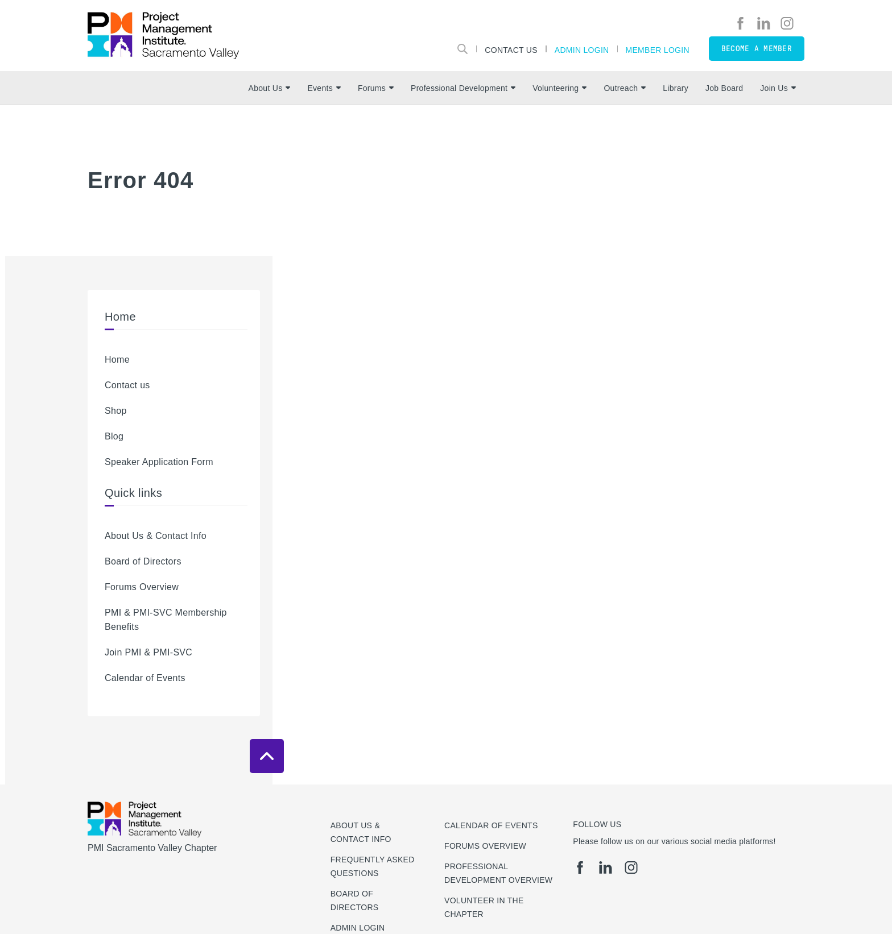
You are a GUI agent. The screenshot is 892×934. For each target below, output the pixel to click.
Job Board (724, 88)
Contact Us (511, 49)
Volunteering (559, 88)
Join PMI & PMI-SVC (148, 652)
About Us (270, 88)
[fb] (740, 23)
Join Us (778, 88)
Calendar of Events (145, 678)
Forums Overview (142, 587)
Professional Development (463, 88)
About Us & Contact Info (156, 536)
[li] (764, 23)
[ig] (787, 23)
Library (675, 88)
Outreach (625, 88)
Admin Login (582, 49)
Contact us (127, 385)
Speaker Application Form (159, 462)
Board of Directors (143, 561)
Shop (116, 411)
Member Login (657, 49)
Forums (376, 88)
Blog (114, 436)
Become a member (756, 48)
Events (323, 88)
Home (117, 359)
